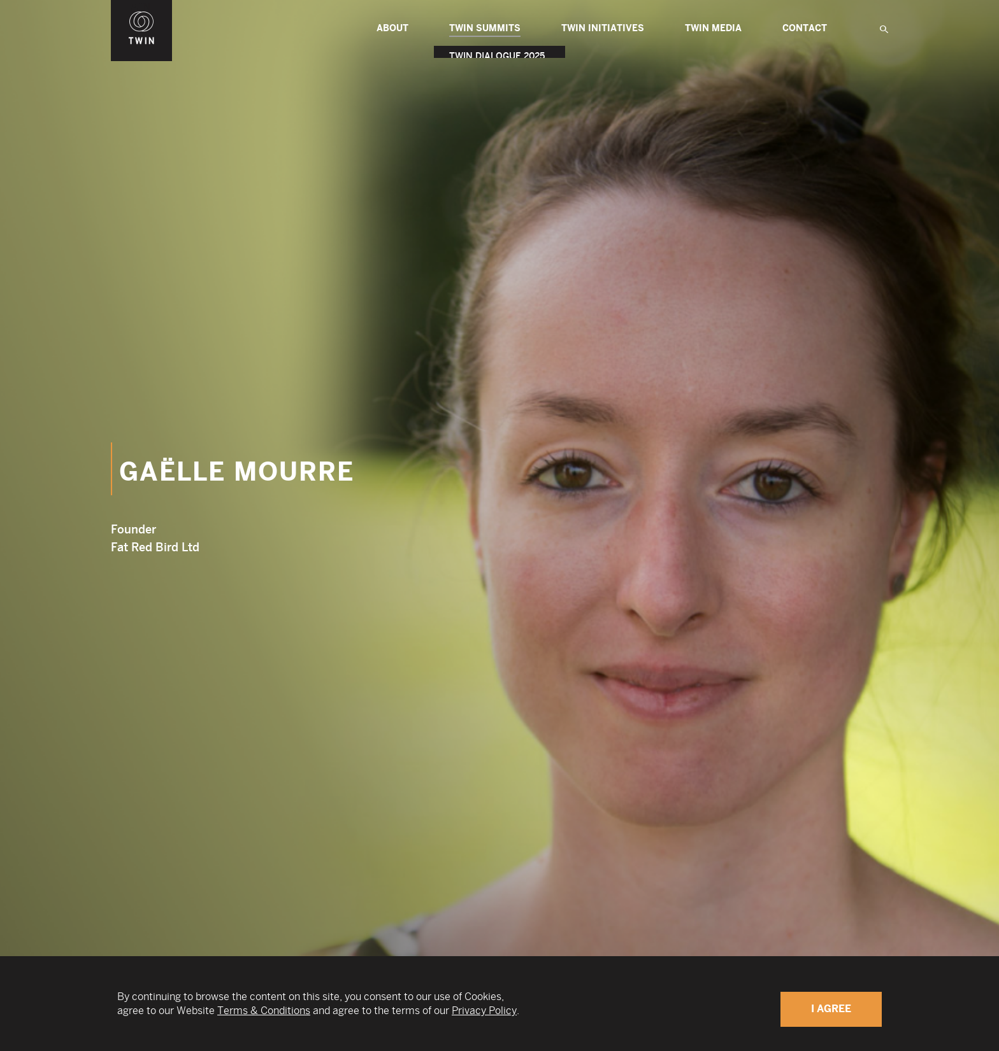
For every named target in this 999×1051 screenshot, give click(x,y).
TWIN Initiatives (602, 28)
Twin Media (713, 28)
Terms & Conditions (263, 1011)
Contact (804, 28)
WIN (141, 7)
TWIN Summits (485, 30)
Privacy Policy (484, 1011)
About (392, 28)
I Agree (831, 1009)
